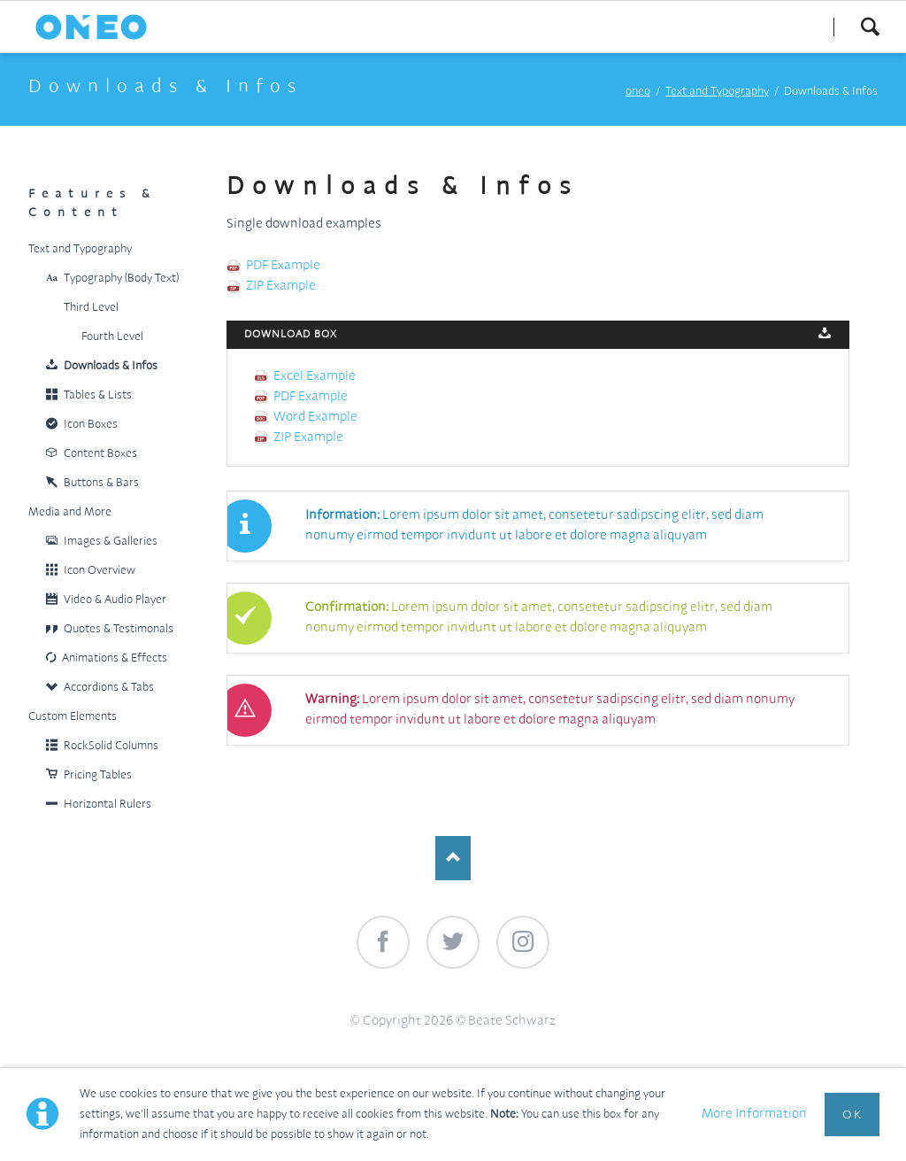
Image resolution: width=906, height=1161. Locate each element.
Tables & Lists (98, 395)
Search (869, 26)
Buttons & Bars (101, 483)
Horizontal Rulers (107, 804)
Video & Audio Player (115, 600)
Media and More (69, 512)
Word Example (315, 417)
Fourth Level (112, 337)
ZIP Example (281, 286)
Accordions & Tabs (109, 687)
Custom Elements (72, 717)
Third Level (91, 307)
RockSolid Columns (111, 746)
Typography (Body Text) (121, 278)
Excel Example (314, 376)
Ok (852, 1115)
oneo (638, 91)
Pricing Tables (98, 775)
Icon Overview (99, 571)
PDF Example (283, 266)
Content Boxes (100, 454)
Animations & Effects (114, 658)
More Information (754, 1114)
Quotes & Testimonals (118, 629)
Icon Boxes (91, 424)
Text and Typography (717, 91)
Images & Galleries (110, 541)
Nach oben (453, 858)
